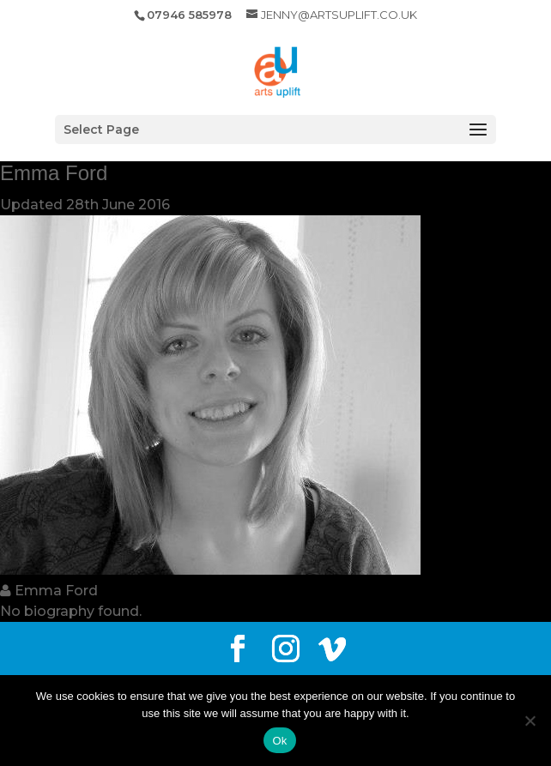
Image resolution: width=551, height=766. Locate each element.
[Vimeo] (332, 649)
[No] (529, 720)
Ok (279, 740)
